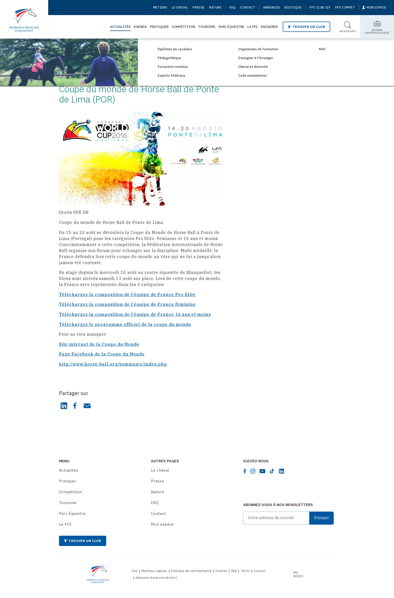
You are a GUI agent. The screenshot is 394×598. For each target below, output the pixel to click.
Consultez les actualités (92, 47)
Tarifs (245, 571)
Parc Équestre (231, 27)
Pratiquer (159, 27)
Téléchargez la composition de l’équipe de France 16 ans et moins (135, 314)
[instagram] (253, 471)
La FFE (252, 27)
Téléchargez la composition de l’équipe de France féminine (127, 304)
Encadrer (269, 27)
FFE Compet (345, 7)
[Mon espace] (374, 7)
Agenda (140, 27)
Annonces (271, 7)
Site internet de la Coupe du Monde (99, 344)
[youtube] (262, 471)
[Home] (24, 17)
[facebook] (245, 471)
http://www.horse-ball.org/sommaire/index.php (113, 364)
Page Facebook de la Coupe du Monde (102, 354)
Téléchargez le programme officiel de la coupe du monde (125, 324)
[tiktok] (272, 471)
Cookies (221, 571)
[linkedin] (281, 471)
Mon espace (162, 524)
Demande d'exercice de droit (156, 577)
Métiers (160, 7)
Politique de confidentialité (191, 571)
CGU (135, 571)
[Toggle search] (347, 27)
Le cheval (180, 7)
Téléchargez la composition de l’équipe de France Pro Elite (127, 294)
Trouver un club (306, 27)
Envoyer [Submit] (321, 517)
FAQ (233, 7)
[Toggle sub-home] (377, 27)
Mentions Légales (154, 571)
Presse (199, 7)
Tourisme (206, 27)
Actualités (120, 27)
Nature (215, 7)
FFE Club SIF (319, 7)
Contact (247, 7)
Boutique (293, 7)
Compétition (183, 27)
